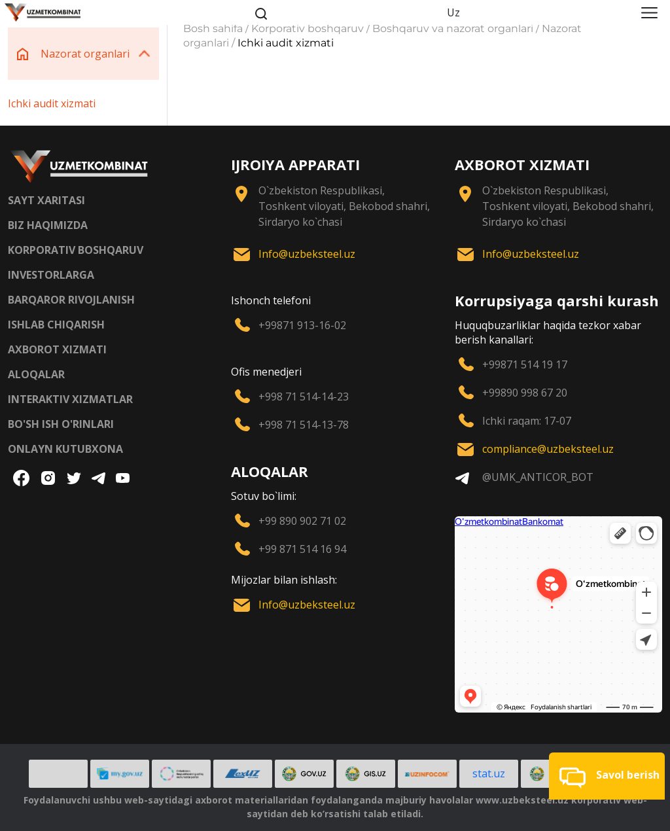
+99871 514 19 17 (524, 364)
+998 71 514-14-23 (303, 396)
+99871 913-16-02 (302, 325)
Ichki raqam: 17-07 (526, 421)
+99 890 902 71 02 (302, 521)
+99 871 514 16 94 (302, 549)
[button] (607, 776)
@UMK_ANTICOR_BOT (537, 477)
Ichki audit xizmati (52, 103)
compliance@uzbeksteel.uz (548, 449)
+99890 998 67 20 (524, 392)
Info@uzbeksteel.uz (306, 254)
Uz (453, 12)
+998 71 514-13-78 (303, 424)
